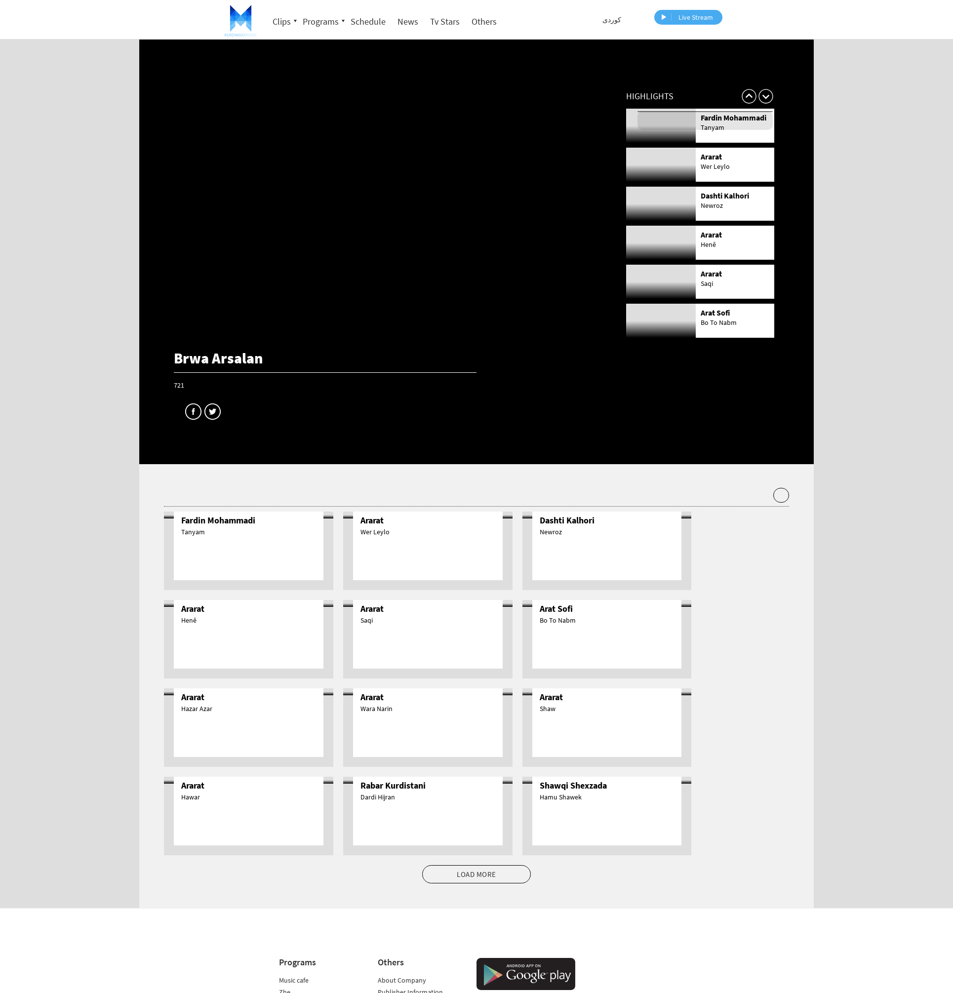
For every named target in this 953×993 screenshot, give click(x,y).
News (407, 21)
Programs (321, 21)
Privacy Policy (398, 974)
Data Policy (394, 986)
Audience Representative (414, 939)
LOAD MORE (476, 786)
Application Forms (405, 951)
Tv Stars (445, 21)
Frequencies (395, 915)
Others (484, 21)
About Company (402, 891)
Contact (389, 927)
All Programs (298, 974)
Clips (282, 21)
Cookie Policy (397, 962)
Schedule (368, 21)
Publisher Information (410, 903)
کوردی (611, 19)
